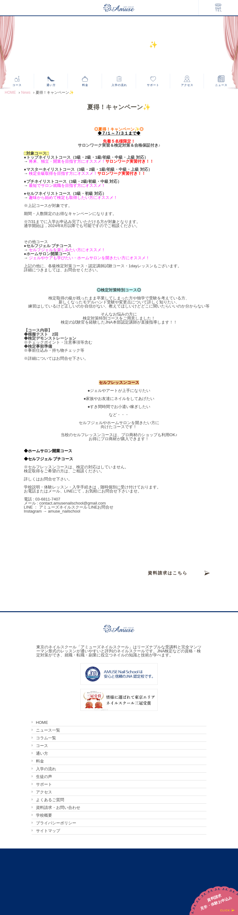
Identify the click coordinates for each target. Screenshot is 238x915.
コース (17, 85)
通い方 (51, 85)
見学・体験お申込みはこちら (167, 591)
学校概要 (44, 815)
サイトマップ (48, 830)
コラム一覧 (46, 738)
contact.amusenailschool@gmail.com (72, 503)
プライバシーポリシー (56, 823)
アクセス (187, 85)
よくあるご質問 (50, 799)
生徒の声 (44, 776)
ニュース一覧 (48, 730)
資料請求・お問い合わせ (58, 807)
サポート (153, 85)
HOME (42, 722)
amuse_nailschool (64, 511)
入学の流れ (119, 85)
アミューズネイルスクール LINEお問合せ (76, 507)
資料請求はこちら (167, 573)
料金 (85, 85)
